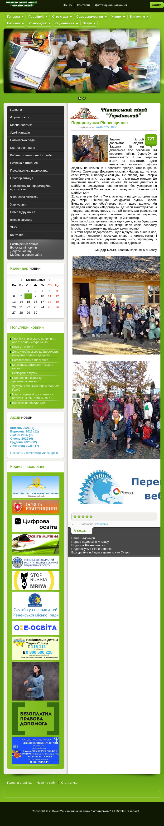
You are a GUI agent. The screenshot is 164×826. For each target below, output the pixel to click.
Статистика (69, 782)
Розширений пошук (24, 244)
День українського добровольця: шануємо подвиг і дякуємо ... (35, 353)
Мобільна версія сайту (26, 254)
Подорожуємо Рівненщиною (91, 549)
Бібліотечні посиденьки (28, 402)
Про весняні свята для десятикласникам (28, 379)
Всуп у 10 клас (22, 347)
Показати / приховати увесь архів (34, 453)
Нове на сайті (46, 782)
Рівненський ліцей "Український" (87, 811)
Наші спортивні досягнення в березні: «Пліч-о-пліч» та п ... (33, 396)
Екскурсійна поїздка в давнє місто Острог (100, 552)
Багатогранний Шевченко (30, 360)
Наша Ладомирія (83, 538)
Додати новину (21, 251)
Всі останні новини (23, 247)
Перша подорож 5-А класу (90, 541)
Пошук (67, 5)
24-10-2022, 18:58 (106, 127)
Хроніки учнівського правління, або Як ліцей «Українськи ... (34, 340)
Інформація (101, 524)
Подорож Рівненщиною (88, 545)
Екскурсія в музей (25, 373)
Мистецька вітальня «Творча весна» (32, 366)
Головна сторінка (19, 782)
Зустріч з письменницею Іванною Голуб (35, 387)
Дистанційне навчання (111, 5)
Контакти (83, 5)
